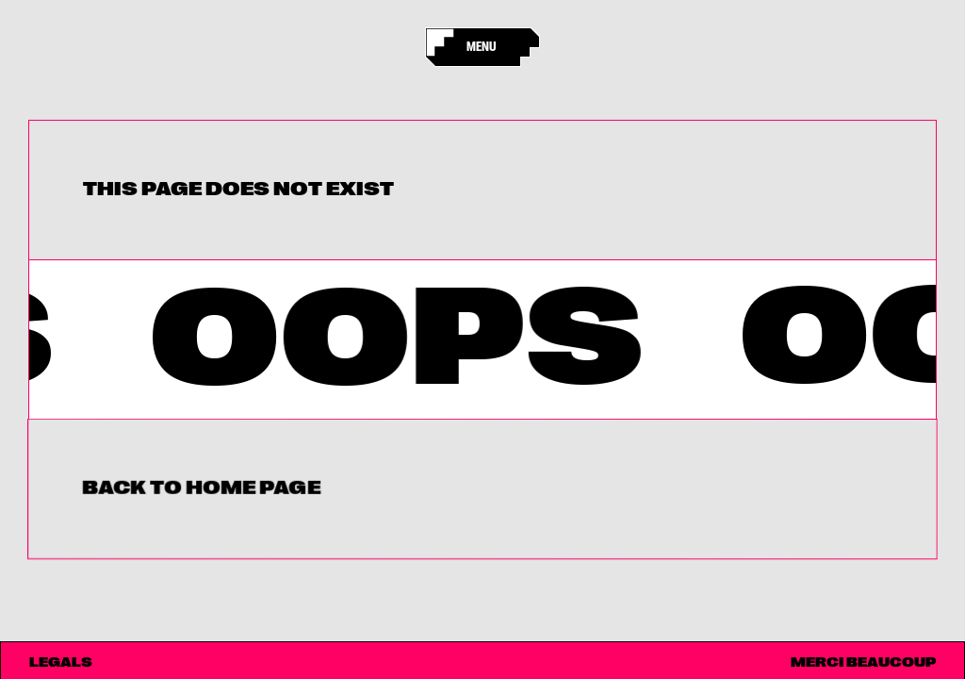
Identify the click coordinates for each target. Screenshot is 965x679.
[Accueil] (445, 47)
